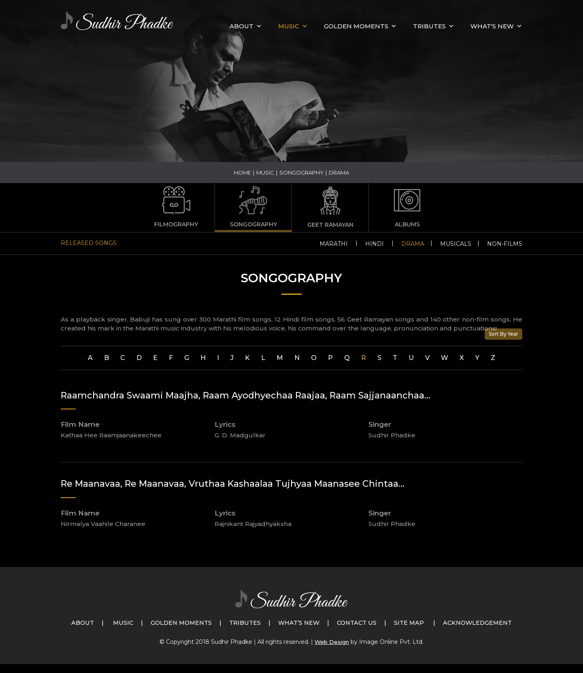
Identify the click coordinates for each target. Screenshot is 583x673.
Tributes (429, 26)
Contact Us (404, 622)
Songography (301, 172)
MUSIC (288, 26)
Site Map (458, 622)
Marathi (333, 243)
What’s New (344, 622)
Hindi (374, 243)
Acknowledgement (300, 631)
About (241, 26)
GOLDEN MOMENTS (356, 26)
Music (265, 172)
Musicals (455, 243)
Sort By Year (503, 334)
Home (242, 172)
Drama (412, 243)
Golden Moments (223, 622)
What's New (492, 26)
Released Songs (89, 243)
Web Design (332, 650)
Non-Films (504, 243)
